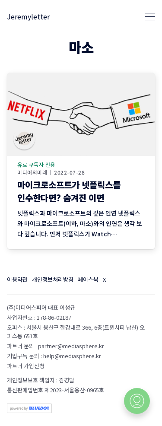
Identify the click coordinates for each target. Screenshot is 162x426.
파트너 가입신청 (25, 366)
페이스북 (88, 279)
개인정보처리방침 (52, 279)
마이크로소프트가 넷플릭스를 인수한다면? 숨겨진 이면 (69, 191)
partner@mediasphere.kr (71, 346)
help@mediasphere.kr (72, 356)
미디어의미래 (32, 172)
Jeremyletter (28, 16)
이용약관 (17, 279)
